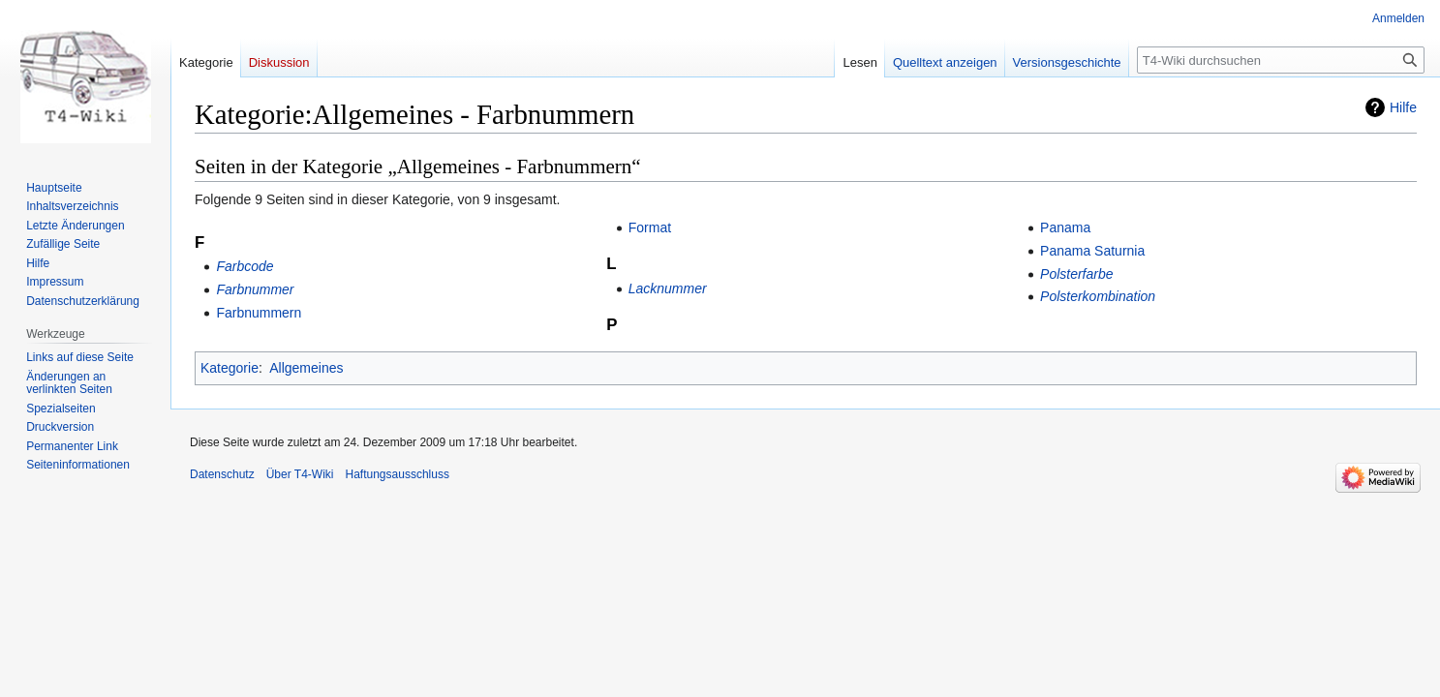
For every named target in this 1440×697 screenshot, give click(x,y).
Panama (1065, 227)
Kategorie (229, 368)
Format (649, 227)
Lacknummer (667, 288)
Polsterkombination (1097, 296)
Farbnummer (254, 289)
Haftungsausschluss (397, 474)
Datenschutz (222, 474)
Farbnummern (258, 312)
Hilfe (1403, 107)
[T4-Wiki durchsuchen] (1281, 60)
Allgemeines (306, 368)
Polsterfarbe (1076, 274)
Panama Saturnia (1092, 250)
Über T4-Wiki (300, 474)
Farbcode (244, 266)
